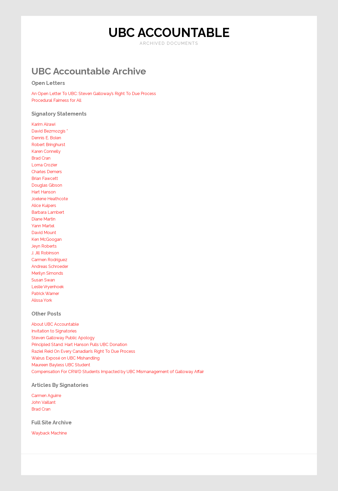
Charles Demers (46, 171)
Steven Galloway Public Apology (63, 337)
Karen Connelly (46, 151)
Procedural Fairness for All (56, 100)
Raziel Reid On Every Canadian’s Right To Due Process (83, 351)
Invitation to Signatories (54, 331)
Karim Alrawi (43, 124)
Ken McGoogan (46, 239)
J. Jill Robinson (45, 252)
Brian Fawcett (44, 178)
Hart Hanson (43, 192)
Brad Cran (40, 158)
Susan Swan (43, 280)
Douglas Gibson (46, 185)
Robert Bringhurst (48, 144)
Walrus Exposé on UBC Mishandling (65, 358)
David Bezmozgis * (49, 131)
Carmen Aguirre (46, 395)
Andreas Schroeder (49, 266)
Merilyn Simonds (47, 273)
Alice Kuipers (43, 205)
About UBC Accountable (55, 324)
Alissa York (41, 300)
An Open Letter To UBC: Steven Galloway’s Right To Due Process (93, 93)
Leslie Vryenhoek (47, 286)
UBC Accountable (169, 32)
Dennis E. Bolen (46, 137)
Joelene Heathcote (49, 198)
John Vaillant (43, 402)
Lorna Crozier (44, 164)
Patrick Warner (45, 293)
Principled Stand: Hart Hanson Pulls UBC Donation (79, 344)
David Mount (43, 232)
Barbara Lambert (47, 212)
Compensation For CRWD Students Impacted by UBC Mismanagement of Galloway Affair (117, 371)
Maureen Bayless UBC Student (60, 364)
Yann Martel (42, 225)
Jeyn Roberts (44, 246)
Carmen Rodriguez (49, 259)
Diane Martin (43, 219)
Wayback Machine (49, 433)
